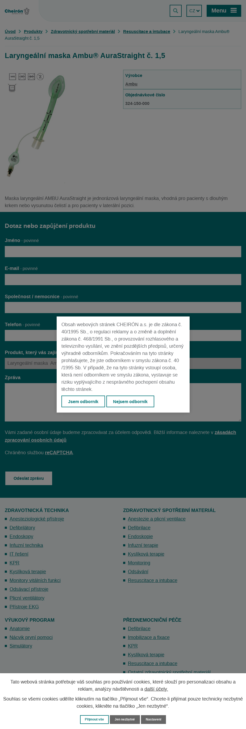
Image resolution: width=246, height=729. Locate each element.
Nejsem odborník (131, 401)
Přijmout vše (93, 719)
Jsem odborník (83, 401)
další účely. (156, 689)
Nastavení (155, 719)
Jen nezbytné (125, 719)
